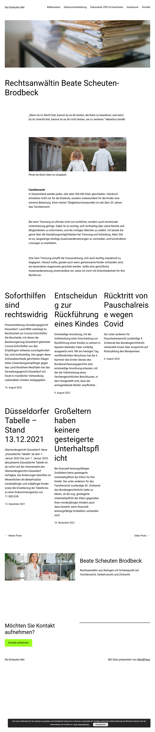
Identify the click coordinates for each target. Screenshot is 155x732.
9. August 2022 (62, 393)
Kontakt (146, 7)
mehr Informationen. (81, 724)
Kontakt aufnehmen (18, 642)
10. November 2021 (64, 522)
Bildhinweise (53, 7)
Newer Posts (13, 536)
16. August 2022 (13, 387)
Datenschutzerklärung (75, 7)
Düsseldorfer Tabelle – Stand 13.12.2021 (27, 425)
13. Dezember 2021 (15, 504)
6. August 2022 (112, 358)
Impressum (133, 7)
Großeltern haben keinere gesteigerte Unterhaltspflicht (76, 435)
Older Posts (142, 536)
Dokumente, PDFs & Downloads (106, 7)
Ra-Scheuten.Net (15, 7)
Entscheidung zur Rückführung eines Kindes (76, 309)
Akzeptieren (100, 724)
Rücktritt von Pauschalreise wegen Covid (126, 309)
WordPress (143, 659)
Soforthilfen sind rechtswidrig (26, 305)
